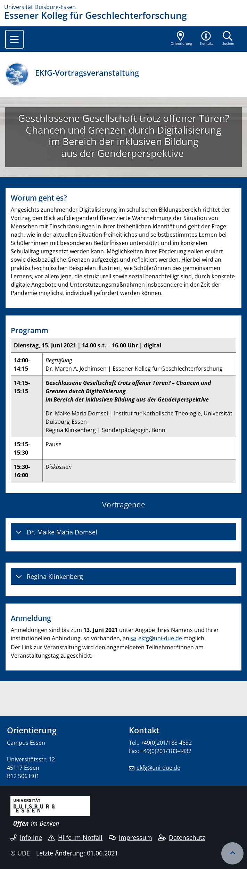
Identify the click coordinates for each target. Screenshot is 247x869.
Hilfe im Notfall (75, 837)
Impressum (130, 837)
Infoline (26, 837)
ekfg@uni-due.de (160, 638)
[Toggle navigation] (14, 39)
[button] (206, 39)
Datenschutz (181, 837)
